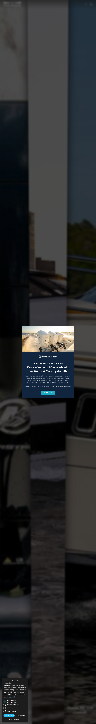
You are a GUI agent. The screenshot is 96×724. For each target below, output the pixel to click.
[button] (15, 719)
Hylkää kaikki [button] (21, 715)
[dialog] (15, 700)
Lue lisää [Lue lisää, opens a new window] (12, 697)
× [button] (26, 679)
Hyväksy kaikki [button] (9, 715)
